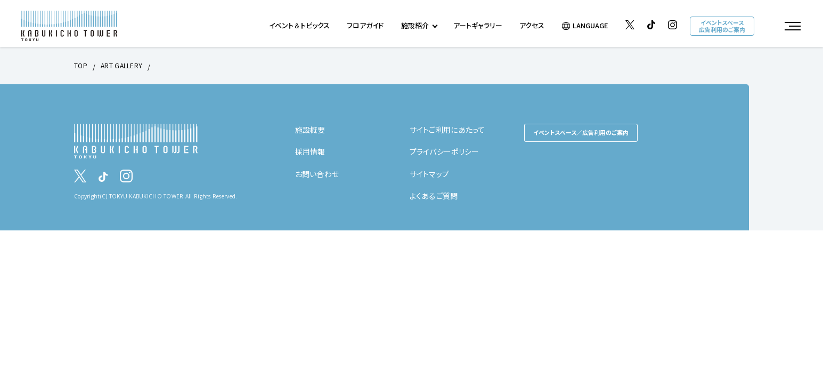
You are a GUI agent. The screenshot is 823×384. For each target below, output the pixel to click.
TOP (80, 65)
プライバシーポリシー (444, 151)
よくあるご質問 (434, 195)
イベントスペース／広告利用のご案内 (581, 132)
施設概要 (310, 129)
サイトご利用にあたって (447, 129)
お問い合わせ (317, 174)
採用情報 (310, 151)
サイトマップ (430, 174)
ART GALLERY (121, 65)
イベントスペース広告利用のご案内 (722, 26)
